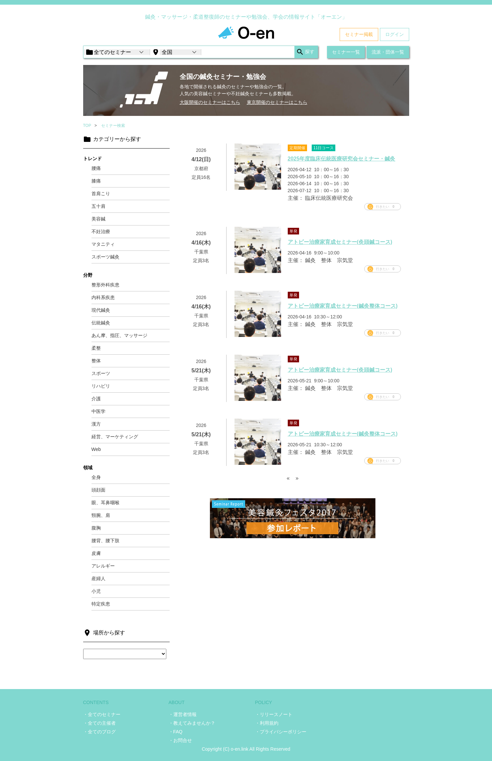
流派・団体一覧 (388, 52)
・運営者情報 (183, 714)
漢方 (96, 424)
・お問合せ (180, 740)
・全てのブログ (99, 731)
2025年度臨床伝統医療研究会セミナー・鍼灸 (342, 159)
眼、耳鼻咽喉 (105, 502)
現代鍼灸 (100, 310)
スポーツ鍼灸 (105, 256)
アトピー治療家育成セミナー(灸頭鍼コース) (340, 242)
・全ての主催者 (99, 723)
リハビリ (100, 386)
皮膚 (96, 553)
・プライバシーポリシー (280, 731)
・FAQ (176, 731)
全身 (96, 477)
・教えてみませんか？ (192, 723)
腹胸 (96, 528)
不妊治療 (100, 231)
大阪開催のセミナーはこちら (210, 102)
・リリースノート (273, 714)
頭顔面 (98, 490)
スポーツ (100, 373)
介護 (96, 398)
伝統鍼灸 (100, 322)
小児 (96, 591)
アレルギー (103, 566)
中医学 (98, 411)
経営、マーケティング (114, 436)
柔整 (96, 348)
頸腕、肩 (100, 515)
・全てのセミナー (101, 714)
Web (96, 449)
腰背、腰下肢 (105, 540)
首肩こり (100, 193)
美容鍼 (98, 218)
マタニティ (103, 244)
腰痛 (96, 168)
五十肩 (98, 206)
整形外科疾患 (105, 284)
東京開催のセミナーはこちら (277, 102)
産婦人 (98, 578)
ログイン (394, 34)
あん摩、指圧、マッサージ (119, 335)
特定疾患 (100, 603)
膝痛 (96, 181)
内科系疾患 (103, 297)
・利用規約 (266, 723)
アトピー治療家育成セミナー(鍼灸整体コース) (343, 306)
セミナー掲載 (359, 34)
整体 (96, 360)
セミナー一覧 (346, 52)
